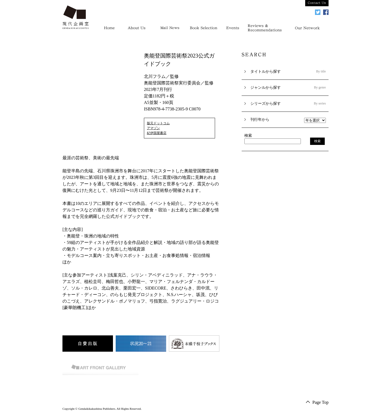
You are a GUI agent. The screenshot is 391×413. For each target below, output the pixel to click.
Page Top (321, 402)
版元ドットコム (158, 123)
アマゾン (153, 128)
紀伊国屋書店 (156, 133)
